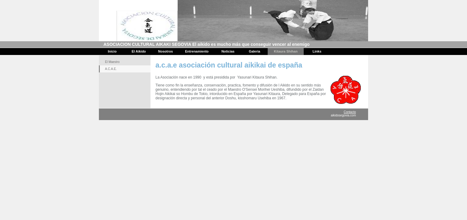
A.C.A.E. (111, 69)
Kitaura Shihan (286, 51)
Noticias (227, 51)
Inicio (112, 51)
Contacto (350, 112)
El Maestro (112, 62)
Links (317, 51)
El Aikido (139, 51)
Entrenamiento (196, 51)
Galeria (254, 51)
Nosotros (165, 51)
